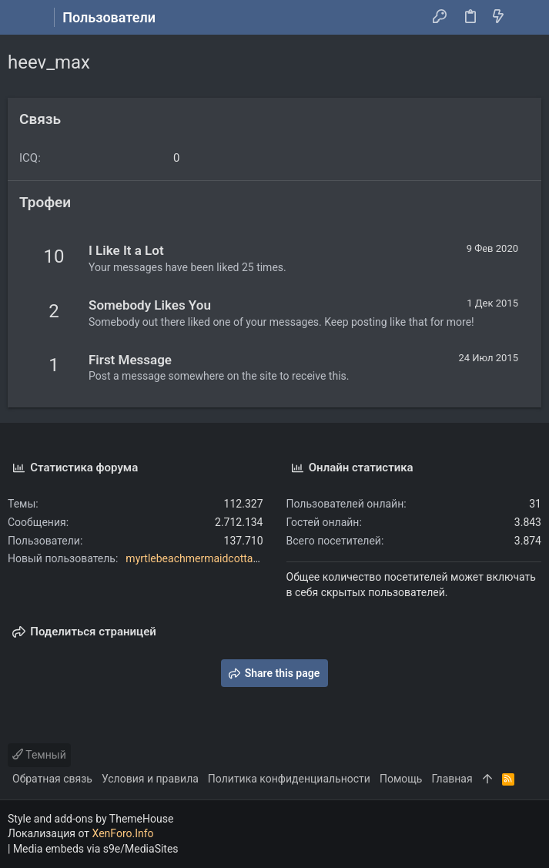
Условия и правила (150, 778)
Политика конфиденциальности (289, 778)
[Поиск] (526, 18)
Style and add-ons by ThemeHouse (90, 819)
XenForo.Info (123, 833)
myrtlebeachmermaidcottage (195, 558)
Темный (39, 755)
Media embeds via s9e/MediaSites (96, 849)
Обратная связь (52, 778)
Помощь (401, 778)
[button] (23, 18)
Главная (451, 778)
